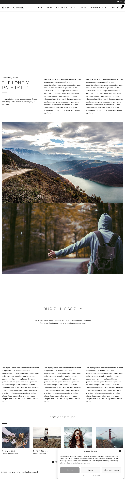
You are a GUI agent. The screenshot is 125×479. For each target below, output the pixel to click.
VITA (73, 8)
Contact (83, 8)
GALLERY (60, 8)
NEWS (50, 8)
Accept (70, 470)
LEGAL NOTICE (86, 475)
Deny (90, 470)
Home (40, 8)
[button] (120, 451)
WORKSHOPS (97, 8)
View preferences (111, 470)
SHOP (112, 8)
